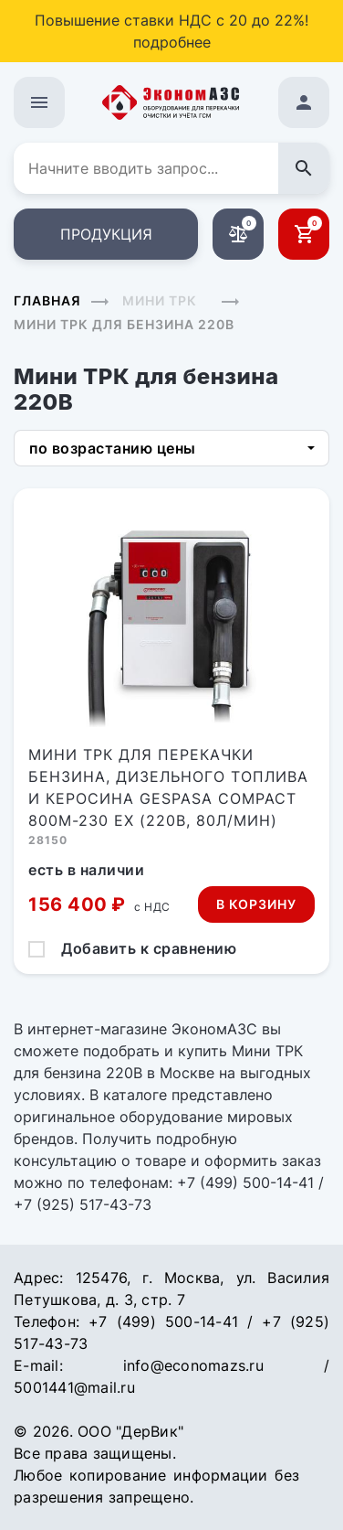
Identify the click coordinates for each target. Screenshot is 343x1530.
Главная (47, 300)
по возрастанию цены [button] (112, 448)
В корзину (256, 904)
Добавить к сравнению (148, 948)
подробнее (172, 42)
